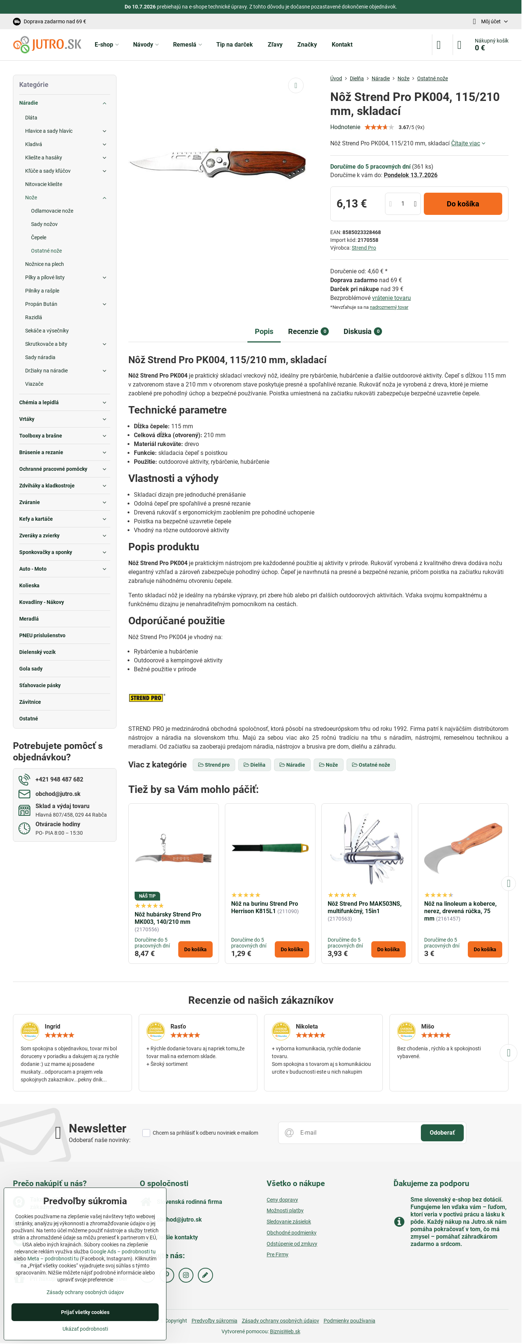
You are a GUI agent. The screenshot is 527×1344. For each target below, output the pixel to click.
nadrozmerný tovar (389, 307)
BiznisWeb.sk (285, 1331)
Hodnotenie (345, 127)
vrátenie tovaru (391, 297)
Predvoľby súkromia (214, 1321)
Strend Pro (364, 248)
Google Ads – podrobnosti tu (123, 1251)
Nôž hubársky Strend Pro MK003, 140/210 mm (168, 918)
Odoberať (442, 1132)
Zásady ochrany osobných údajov (280, 1321)
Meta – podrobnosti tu (53, 1259)
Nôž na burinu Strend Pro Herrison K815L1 (264, 907)
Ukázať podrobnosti (85, 1329)
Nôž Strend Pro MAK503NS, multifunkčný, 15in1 (365, 907)
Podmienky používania (349, 1321)
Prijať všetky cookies (85, 1312)
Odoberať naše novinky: (100, 1140)
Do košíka (463, 203)
